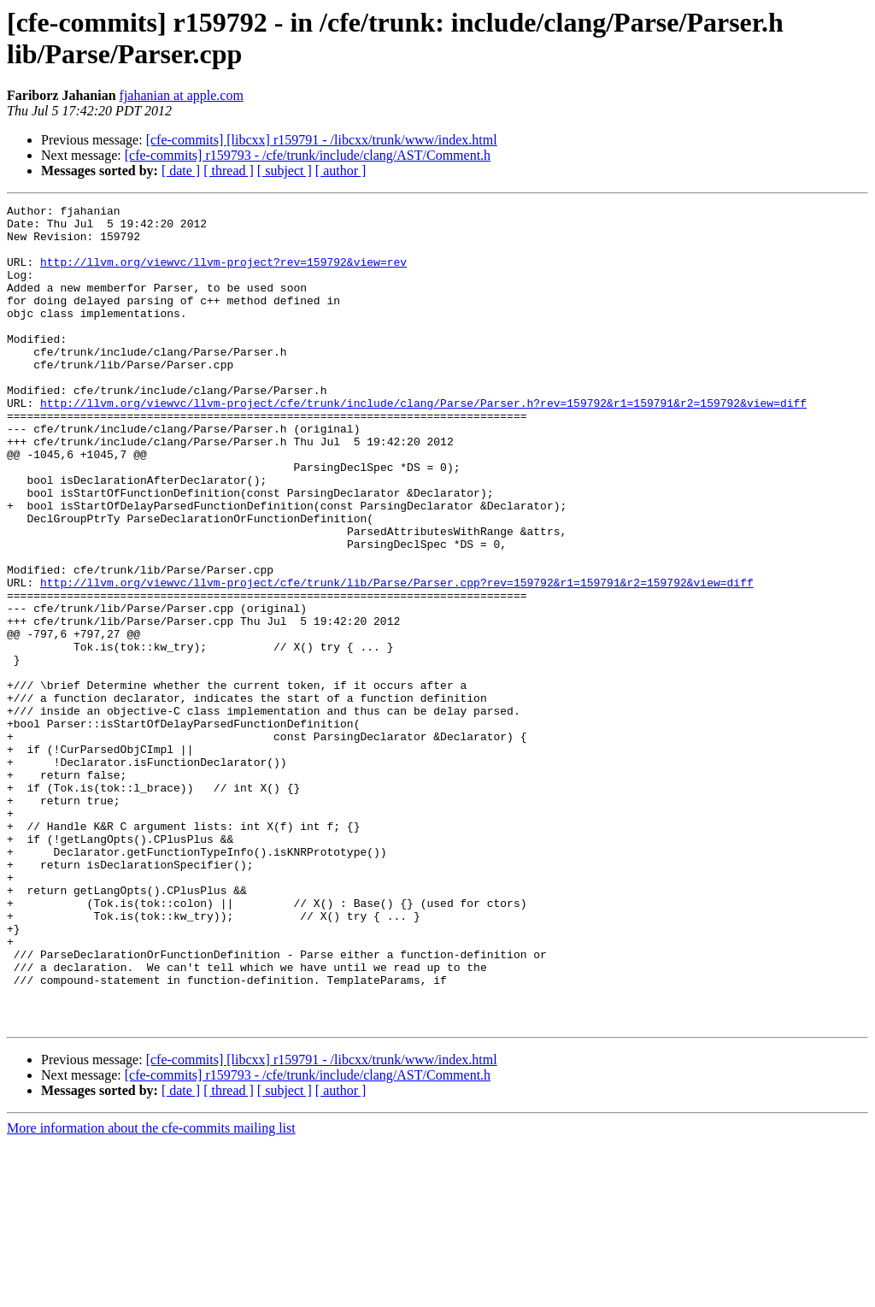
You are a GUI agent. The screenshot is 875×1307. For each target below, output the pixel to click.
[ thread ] (228, 170)
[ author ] (341, 170)
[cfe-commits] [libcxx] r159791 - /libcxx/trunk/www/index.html (321, 139)
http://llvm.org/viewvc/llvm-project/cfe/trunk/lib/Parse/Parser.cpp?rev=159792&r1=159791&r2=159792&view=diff (397, 659)
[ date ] (180, 170)
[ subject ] (284, 170)
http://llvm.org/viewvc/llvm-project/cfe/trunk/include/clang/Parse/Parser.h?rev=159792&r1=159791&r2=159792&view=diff (423, 443)
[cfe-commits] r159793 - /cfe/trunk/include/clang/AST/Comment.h (307, 155)
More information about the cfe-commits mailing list (151, 1292)
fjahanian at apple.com (182, 95)
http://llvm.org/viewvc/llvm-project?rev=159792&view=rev (223, 274)
